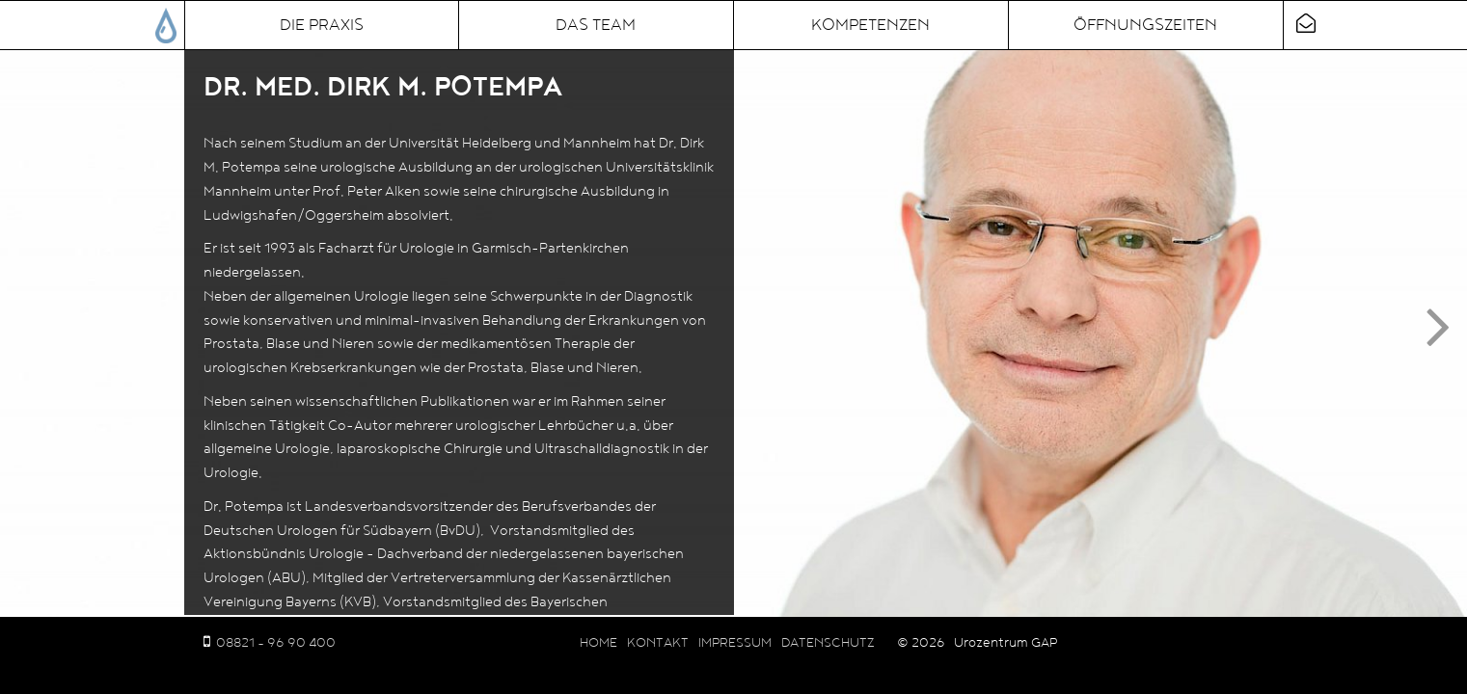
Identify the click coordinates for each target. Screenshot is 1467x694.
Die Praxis (322, 25)
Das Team (596, 25)
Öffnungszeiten (1145, 25)
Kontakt (658, 643)
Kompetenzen (870, 25)
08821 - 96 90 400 (276, 643)
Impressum (735, 643)
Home (598, 643)
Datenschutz (828, 643)
